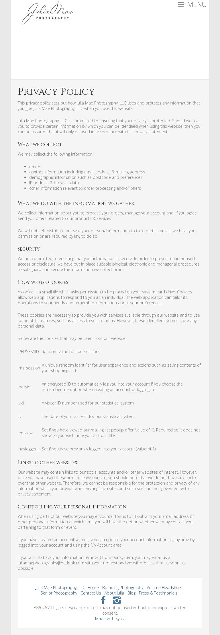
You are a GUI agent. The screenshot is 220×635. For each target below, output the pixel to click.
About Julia (114, 593)
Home (93, 587)
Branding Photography (122, 587)
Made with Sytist (110, 618)
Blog (131, 593)
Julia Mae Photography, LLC (60, 587)
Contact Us (90, 593)
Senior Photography (59, 593)
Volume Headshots (164, 587)
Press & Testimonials (158, 593)
